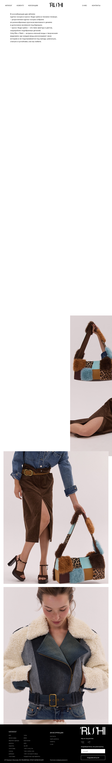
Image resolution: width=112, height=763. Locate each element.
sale (25, 743)
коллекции (33, 5)
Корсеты (11, 746)
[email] (93, 751)
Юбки (25, 738)
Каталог (8, 5)
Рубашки (11, 754)
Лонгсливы (12, 748)
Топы (25, 735)
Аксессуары (12, 738)
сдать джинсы (54, 739)
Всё (10, 735)
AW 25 (26, 746)
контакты (96, 5)
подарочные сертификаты (32, 756)
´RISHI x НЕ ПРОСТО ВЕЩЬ (31, 754)
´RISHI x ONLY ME (28, 748)
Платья (11, 751)
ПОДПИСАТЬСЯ (93, 758)
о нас (84, 5)
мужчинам (27, 740)
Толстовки (12, 756)
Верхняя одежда (14, 740)
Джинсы (11, 743)
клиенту (20, 5)
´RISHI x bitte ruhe (29, 751)
